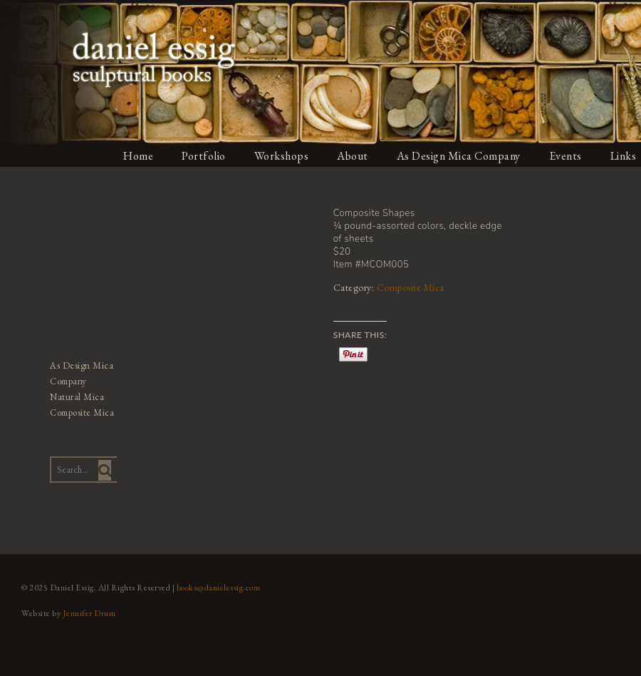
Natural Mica (77, 397)
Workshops (281, 155)
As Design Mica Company (459, 155)
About (352, 155)
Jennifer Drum (89, 613)
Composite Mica (410, 287)
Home (138, 155)
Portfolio (204, 155)
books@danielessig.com (219, 587)
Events (565, 155)
